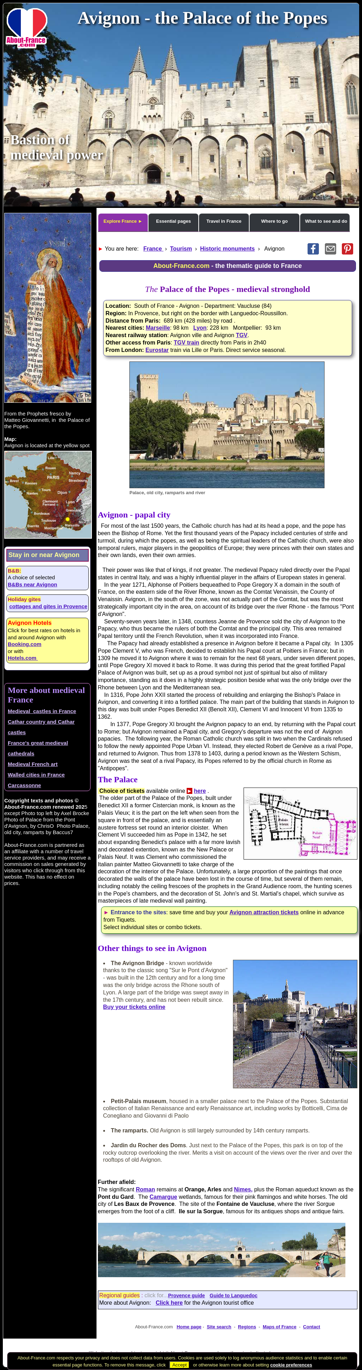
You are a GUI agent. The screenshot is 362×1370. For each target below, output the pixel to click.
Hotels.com (23, 658)
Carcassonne (24, 785)
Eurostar (157, 350)
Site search (219, 1326)
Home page (189, 1326)
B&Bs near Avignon (32, 584)
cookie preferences (291, 1365)
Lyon (200, 328)
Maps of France (279, 1326)
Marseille (158, 328)
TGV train (186, 343)
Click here (169, 1303)
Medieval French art (33, 764)
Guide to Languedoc (233, 1295)
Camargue (163, 1197)
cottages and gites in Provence (48, 606)
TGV (241, 335)
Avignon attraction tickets (264, 912)
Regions (247, 1326)
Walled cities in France (36, 775)
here (200, 791)
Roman (145, 1189)
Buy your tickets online (134, 1007)
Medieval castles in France (42, 711)
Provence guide (186, 1295)
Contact (311, 1326)
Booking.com (24, 644)
